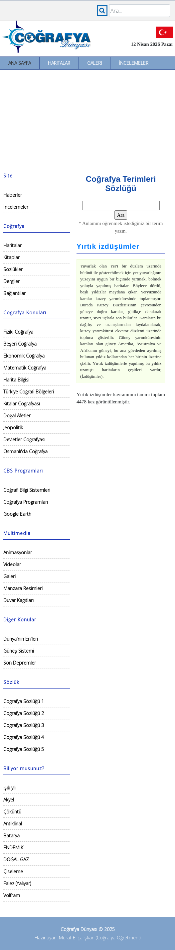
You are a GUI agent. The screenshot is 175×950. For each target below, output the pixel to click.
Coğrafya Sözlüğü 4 (23, 737)
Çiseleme (13, 871)
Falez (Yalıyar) (17, 883)
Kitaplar (11, 257)
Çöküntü (12, 811)
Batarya (11, 835)
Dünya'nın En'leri (20, 639)
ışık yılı (9, 788)
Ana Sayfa (19, 63)
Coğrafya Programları (25, 502)
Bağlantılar (14, 293)
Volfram (11, 895)
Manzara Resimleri (23, 588)
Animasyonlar (17, 552)
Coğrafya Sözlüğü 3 (23, 725)
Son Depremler (19, 663)
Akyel (8, 799)
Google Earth (17, 514)
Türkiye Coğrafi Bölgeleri (28, 391)
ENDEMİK (13, 847)
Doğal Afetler (17, 415)
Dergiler (11, 281)
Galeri (94, 63)
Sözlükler (13, 269)
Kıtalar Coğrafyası (21, 403)
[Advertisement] (87, 119)
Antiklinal (12, 823)
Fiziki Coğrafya (18, 332)
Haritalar (59, 63)
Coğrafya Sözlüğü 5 (23, 749)
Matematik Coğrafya (24, 368)
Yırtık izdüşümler (108, 247)
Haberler (12, 195)
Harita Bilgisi (16, 379)
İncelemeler (133, 63)
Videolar (12, 564)
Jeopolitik (13, 427)
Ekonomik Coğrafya (24, 356)
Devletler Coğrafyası (24, 439)
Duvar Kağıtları (18, 600)
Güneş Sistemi (18, 651)
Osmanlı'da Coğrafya (25, 451)
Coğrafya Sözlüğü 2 (23, 713)
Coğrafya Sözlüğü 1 (23, 701)
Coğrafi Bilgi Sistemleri (26, 490)
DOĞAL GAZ (16, 859)
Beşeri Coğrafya (20, 344)
